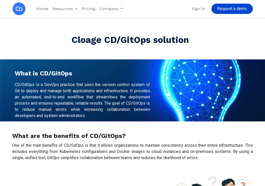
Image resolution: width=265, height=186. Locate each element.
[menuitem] (42, 9)
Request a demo (232, 8)
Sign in (198, 8)
